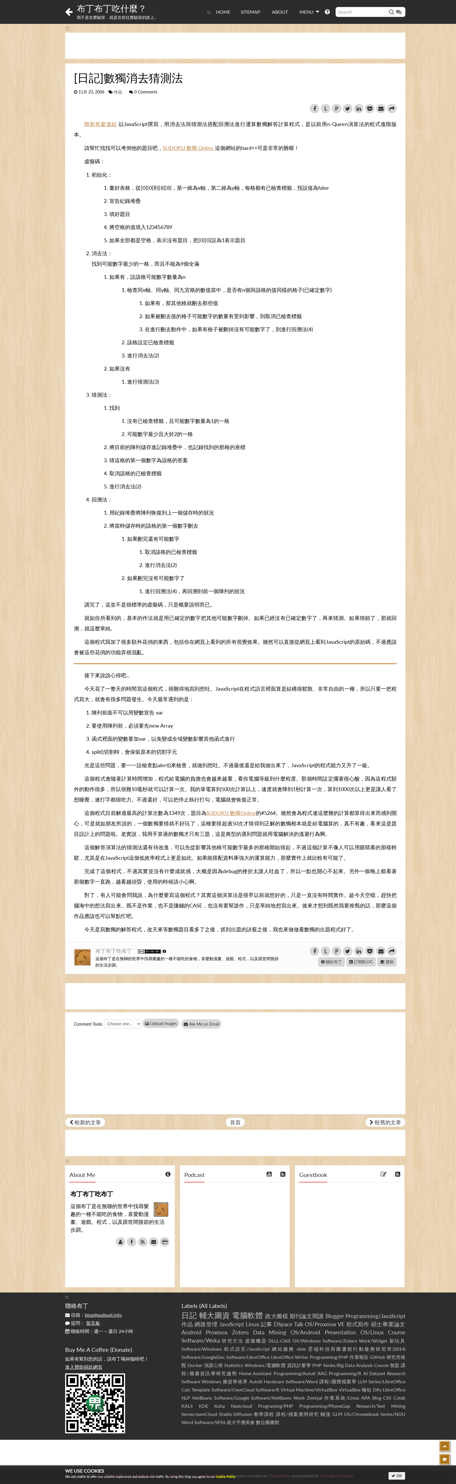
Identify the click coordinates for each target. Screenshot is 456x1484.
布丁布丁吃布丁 (114, 951)
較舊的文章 (385, 1122)
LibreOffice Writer (289, 1357)
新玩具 (397, 1340)
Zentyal (314, 1397)
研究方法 (232, 1340)
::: (209, 12)
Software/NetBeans (271, 1397)
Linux (252, 1324)
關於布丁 (331, 961)
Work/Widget (373, 1340)
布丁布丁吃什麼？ (112, 8)
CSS (387, 1397)
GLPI (337, 1414)
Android (191, 1332)
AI (365, 1373)
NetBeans (202, 1397)
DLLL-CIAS (279, 1340)
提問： (82, 1323)
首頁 (235, 1122)
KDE (203, 1406)
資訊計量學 (299, 1365)
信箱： (93, 1315)
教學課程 (264, 1414)
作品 (118, 92)
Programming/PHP (329, 1357)
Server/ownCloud (199, 1414)
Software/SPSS (210, 1422)
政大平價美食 (241, 1422)
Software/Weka (200, 1340)
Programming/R (345, 1373)
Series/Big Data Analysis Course (356, 1365)
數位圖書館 (267, 1422)
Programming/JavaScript (375, 1316)
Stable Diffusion (235, 1414)
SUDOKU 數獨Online (231, 813)
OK (396, 1476)
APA (365, 1397)
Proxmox (216, 1332)
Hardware (274, 1381)
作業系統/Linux (341, 1397)
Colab (399, 1397)
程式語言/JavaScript (247, 1349)
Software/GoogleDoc (203, 1357)
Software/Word (302, 1381)
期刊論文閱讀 (307, 1316)
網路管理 (206, 1324)
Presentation (340, 1332)
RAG (322, 1373)
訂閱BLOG (361, 961)
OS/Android (305, 1332)
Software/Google (231, 1397)
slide (301, 1349)
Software (190, 1381)
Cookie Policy (225, 1476)
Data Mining (269, 1332)
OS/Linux (372, 1332)
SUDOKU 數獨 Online (189, 148)
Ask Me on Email (204, 1024)
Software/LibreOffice (248, 1357)
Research (396, 1373)
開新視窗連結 (100, 124)
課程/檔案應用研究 (297, 1414)
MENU (309, 12)
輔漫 (325, 1414)
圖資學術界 (235, 1381)
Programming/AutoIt (295, 1373)
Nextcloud (241, 1406)
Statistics (233, 1365)
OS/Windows (307, 1340)
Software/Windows (201, 1349)
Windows (211, 1381)
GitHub (377, 1357)
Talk (298, 1324)
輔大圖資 (214, 1315)
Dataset (377, 1373)
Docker (195, 1365)
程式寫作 (357, 1324)
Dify (377, 1389)
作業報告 (359, 1357)
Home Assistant (255, 1373)
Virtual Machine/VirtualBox (309, 1389)
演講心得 (213, 1365)
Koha (219, 1406)
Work (299, 1397)
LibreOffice (394, 1389)
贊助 (387, 961)
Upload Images (161, 1023)
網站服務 (283, 1349)
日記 (189, 1315)
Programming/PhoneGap (324, 1406)
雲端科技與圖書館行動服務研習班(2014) (356, 1349)
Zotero (240, 1332)
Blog (376, 1397)
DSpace (283, 1324)
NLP (185, 1397)
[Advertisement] (235, 46)
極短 (366, 1389)
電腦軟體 (247, 1315)
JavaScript (231, 1324)
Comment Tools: (88, 1024)
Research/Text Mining (380, 1406)
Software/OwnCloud (232, 1389)
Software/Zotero (340, 1340)
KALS (187, 1406)
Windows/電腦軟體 (265, 1365)
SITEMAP (250, 12)
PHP (317, 1365)
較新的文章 (85, 1122)
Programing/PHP (275, 1406)
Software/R (267, 1389)
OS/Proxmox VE (325, 1324)
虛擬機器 (256, 1340)
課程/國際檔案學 (338, 1381)
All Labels (213, 1305)
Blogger (334, 1316)
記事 (266, 1324)
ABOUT (280, 12)
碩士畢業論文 (388, 1324)
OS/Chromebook (361, 1414)
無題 (395, 1365)
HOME (223, 12)
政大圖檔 (276, 1316)
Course (396, 1332)
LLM (362, 1381)
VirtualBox (350, 1389)
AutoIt (255, 1381)
